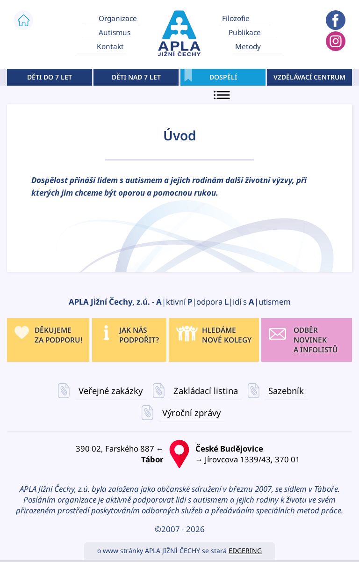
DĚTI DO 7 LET (49, 77)
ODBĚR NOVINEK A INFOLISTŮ (316, 340)
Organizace (118, 18)
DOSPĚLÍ (223, 77)
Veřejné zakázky (111, 391)
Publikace (245, 32)
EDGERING (245, 550)
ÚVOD (23, 20)
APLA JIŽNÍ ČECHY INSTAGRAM (335, 41)
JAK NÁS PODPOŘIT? (139, 335)
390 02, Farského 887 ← (90, 454)
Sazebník (286, 391)
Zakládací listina (205, 391)
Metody (248, 46)
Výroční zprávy (191, 412)
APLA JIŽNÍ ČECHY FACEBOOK (335, 20)
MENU (223, 94)
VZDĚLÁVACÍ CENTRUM (309, 77)
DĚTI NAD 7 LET (136, 77)
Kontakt (110, 46)
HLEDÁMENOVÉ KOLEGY (226, 335)
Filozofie (236, 18)
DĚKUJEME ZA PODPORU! (58, 335)
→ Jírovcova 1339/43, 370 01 (269, 454)
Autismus (114, 32)
